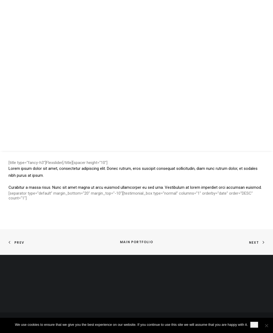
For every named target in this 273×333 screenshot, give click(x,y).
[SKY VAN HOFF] (77, 75)
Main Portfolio (136, 242)
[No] (266, 325)
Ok (254, 325)
